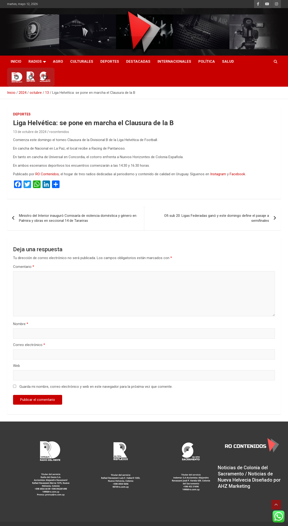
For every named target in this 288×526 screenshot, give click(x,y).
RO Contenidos (47, 174)
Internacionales (174, 61)
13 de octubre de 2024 (29, 132)
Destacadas (138, 61)
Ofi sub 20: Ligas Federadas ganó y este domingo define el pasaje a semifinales (216, 218)
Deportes (109, 61)
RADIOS (35, 61)
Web (16, 366)
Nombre (20, 324)
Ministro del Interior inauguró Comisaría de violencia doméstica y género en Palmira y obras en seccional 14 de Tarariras (77, 218)
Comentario (23, 267)
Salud (228, 61)
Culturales (81, 61)
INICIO (16, 61)
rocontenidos (59, 132)
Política (206, 61)
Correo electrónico (29, 345)
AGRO (58, 61)
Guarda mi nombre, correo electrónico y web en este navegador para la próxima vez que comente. (95, 386)
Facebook (237, 174)
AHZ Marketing (234, 486)
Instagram (218, 174)
